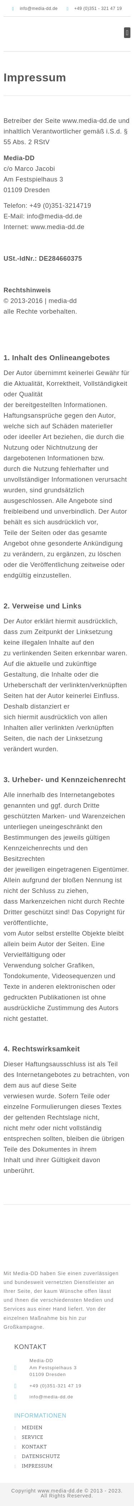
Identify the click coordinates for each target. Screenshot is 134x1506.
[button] (127, 32)
